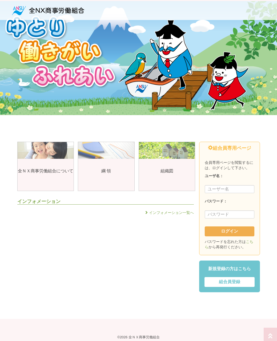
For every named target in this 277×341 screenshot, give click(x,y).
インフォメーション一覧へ (171, 212)
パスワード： (216, 201)
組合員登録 (229, 281)
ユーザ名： (214, 176)
